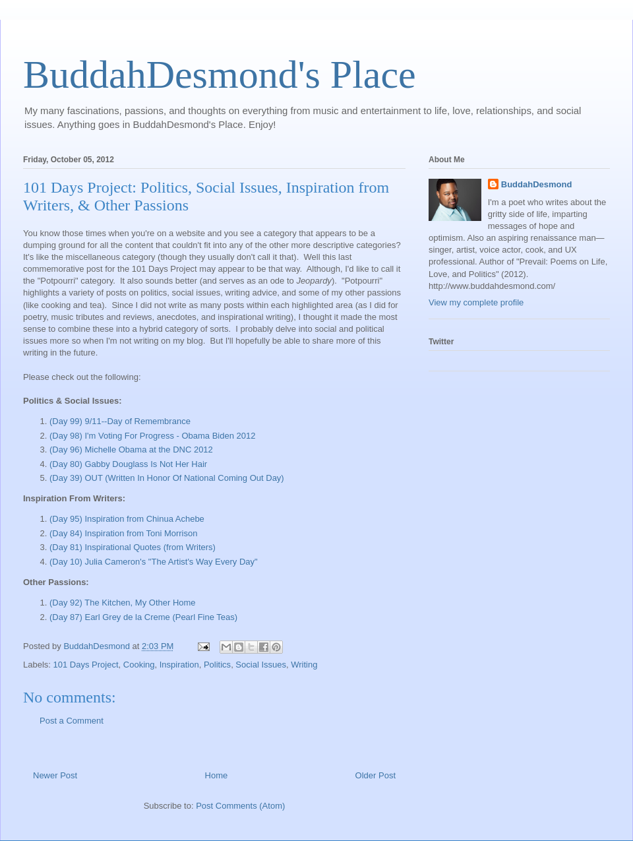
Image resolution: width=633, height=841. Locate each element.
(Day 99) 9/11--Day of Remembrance (120, 421)
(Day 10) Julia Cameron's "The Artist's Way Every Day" (153, 562)
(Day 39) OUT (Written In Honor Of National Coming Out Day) (166, 478)
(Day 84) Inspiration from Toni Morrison (123, 533)
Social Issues (260, 665)
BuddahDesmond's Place (219, 74)
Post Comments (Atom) (240, 806)
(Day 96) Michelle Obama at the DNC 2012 (131, 449)
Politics (217, 665)
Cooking (139, 665)
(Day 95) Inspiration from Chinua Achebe (126, 519)
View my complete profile (476, 302)
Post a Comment (72, 721)
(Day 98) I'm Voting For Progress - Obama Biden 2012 (152, 436)
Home (216, 775)
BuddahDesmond (536, 184)
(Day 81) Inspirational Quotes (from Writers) (132, 547)
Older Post (375, 775)
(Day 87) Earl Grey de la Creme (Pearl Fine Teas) (143, 617)
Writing (304, 665)
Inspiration (179, 665)
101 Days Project (86, 665)
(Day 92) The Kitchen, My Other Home (122, 602)
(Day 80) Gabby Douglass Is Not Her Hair (128, 464)
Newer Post (55, 775)
